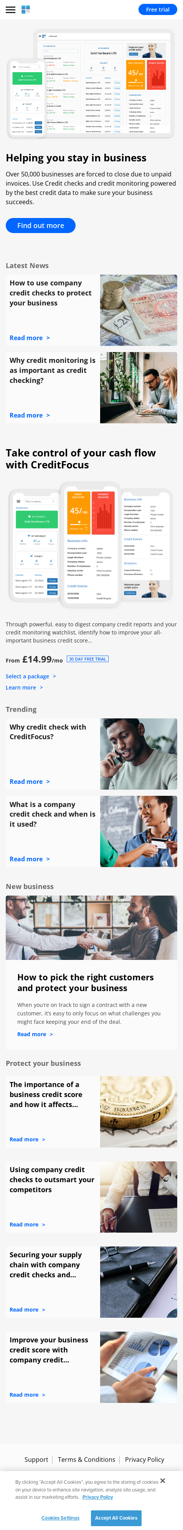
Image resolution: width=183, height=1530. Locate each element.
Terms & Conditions (86, 1459)
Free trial (158, 9)
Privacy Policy (144, 1459)
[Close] (162, 1486)
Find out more (40, 225)
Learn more (21, 687)
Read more (26, 338)
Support (36, 1459)
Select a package (27, 676)
